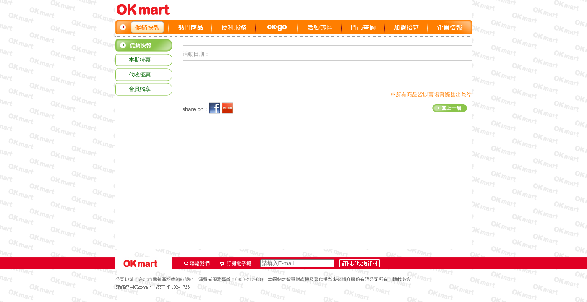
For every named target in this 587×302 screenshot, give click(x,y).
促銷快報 (147, 27)
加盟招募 (406, 27)
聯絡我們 (197, 263)
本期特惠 (140, 60)
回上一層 (351, 107)
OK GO (277, 27)
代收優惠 (140, 74)
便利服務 (234, 27)
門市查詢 (363, 27)
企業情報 (449, 27)
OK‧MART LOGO (146, 9)
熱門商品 (190, 27)
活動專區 (320, 27)
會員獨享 (140, 89)
